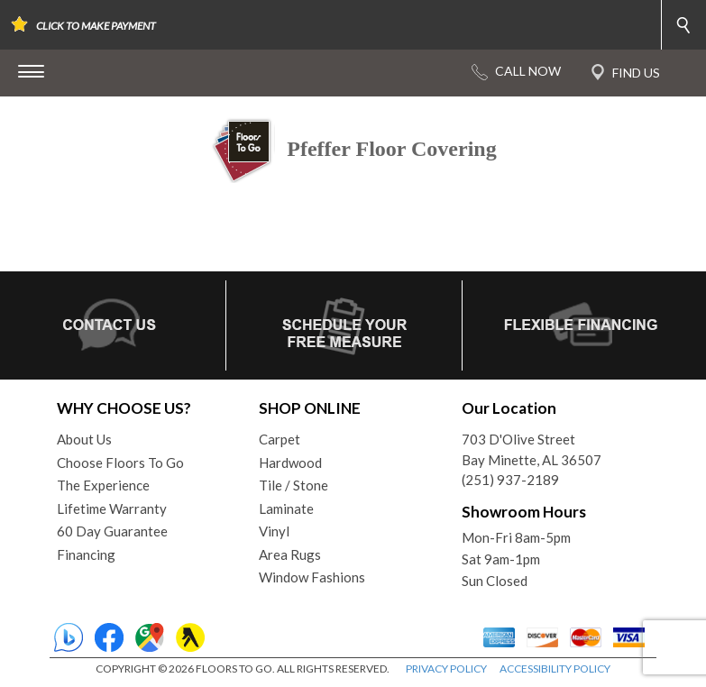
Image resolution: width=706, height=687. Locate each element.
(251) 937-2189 (510, 480)
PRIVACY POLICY (446, 668)
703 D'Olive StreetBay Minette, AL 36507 (531, 449)
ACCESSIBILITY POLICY (555, 668)
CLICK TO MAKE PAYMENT (96, 25)
